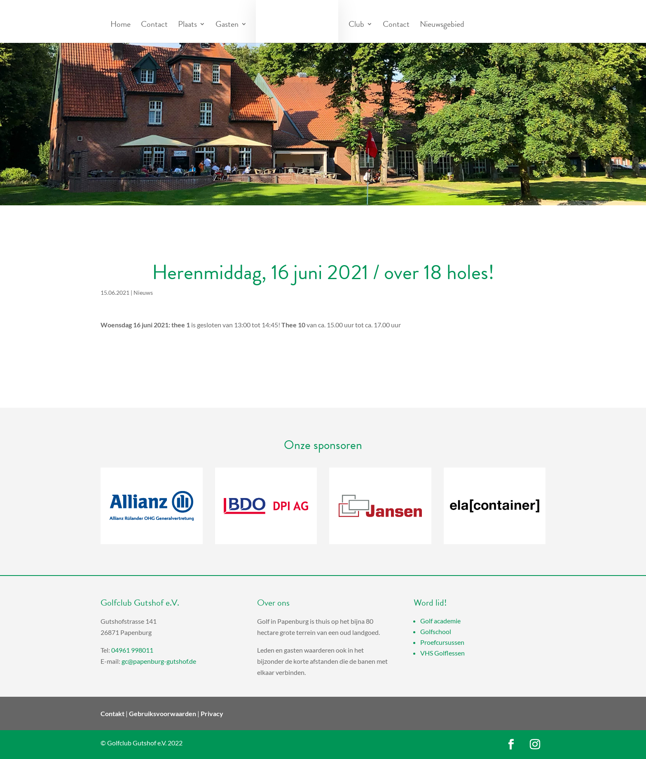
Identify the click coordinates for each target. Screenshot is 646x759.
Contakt (112, 713)
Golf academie (440, 621)
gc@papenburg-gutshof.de (159, 661)
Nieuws (143, 292)
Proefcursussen (442, 642)
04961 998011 (132, 650)
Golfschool (435, 631)
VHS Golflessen (442, 653)
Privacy (212, 713)
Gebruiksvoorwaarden (162, 713)
